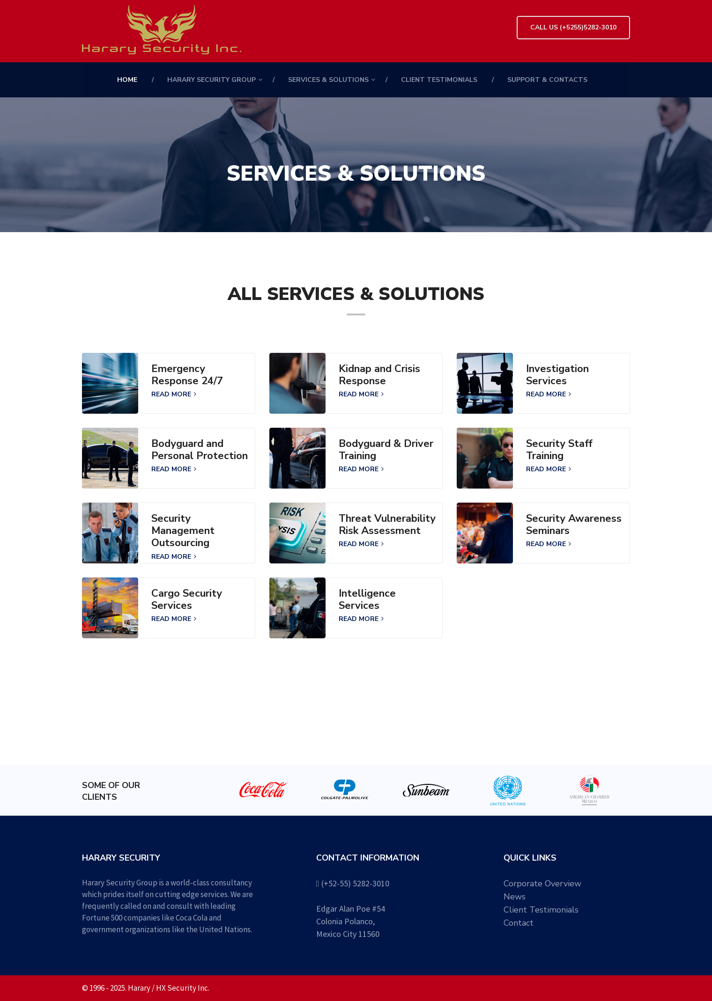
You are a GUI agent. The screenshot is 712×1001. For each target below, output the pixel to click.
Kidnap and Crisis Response (379, 375)
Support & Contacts (547, 79)
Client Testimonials (439, 79)
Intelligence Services (367, 599)
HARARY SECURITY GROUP (211, 79)
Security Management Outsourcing (183, 530)
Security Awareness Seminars (574, 524)
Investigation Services (557, 375)
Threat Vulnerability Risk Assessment (387, 524)
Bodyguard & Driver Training (386, 450)
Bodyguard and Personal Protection (199, 450)
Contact (519, 922)
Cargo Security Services (186, 599)
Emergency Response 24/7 (187, 375)
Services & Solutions (328, 79)
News (515, 896)
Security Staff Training (559, 450)
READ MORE (173, 394)
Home (127, 79)
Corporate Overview (542, 883)
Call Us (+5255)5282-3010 (573, 27)
